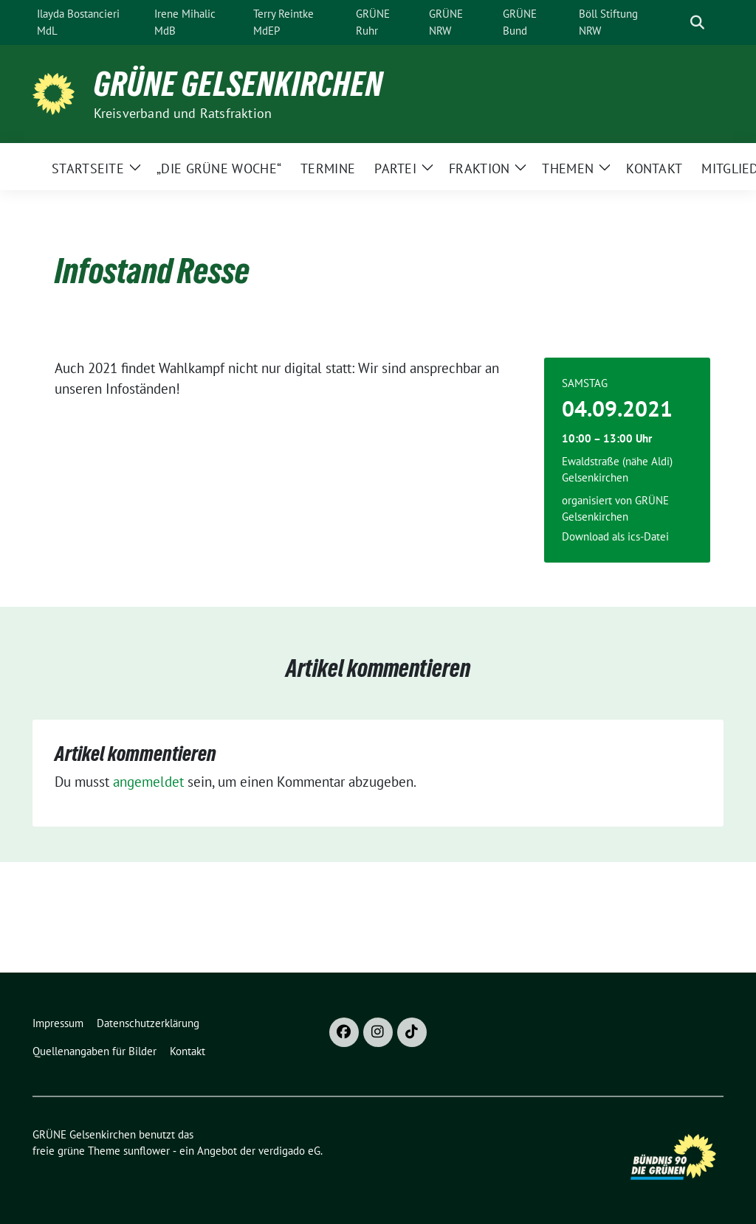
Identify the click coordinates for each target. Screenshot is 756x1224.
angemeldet (148, 781)
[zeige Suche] (697, 22)
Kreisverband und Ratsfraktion (183, 113)
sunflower (146, 1151)
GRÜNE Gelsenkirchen (238, 84)
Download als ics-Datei (615, 536)
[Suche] (676, 22)
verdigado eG (289, 1151)
